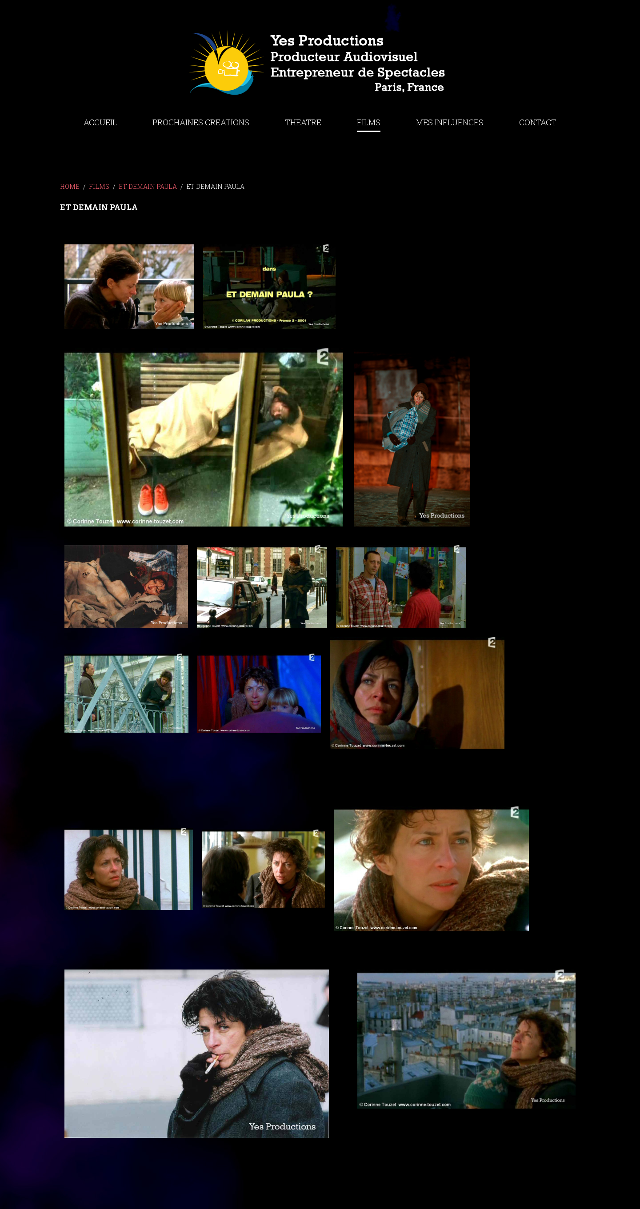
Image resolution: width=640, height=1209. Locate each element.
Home (70, 186)
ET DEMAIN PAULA (148, 186)
